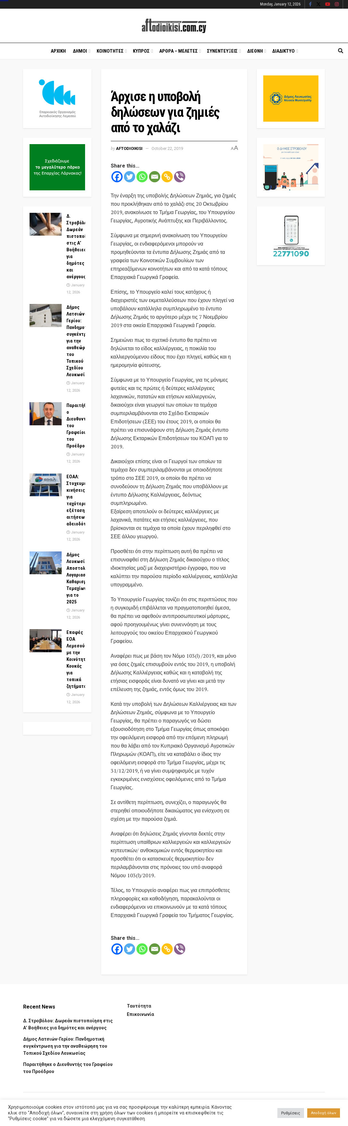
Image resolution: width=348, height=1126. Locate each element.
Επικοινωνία (140, 1014)
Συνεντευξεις (222, 51)
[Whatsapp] (142, 176)
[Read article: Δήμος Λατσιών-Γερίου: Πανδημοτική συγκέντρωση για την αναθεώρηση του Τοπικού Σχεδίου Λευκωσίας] (46, 315)
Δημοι (80, 51)
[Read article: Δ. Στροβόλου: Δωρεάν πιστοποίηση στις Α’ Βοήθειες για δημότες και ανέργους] (46, 224)
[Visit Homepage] (174, 26)
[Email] (154, 176)
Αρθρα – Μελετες (178, 51)
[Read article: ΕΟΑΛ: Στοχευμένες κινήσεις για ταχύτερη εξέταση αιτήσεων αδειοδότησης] (46, 485)
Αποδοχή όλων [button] (323, 1113)
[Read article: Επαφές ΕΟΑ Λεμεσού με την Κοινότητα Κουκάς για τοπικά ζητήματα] (46, 640)
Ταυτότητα (139, 1006)
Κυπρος (141, 51)
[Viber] (179, 176)
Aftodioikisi (129, 148)
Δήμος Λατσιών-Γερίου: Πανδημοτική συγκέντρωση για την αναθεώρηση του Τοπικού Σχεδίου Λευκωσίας (65, 1046)
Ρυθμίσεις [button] (290, 1113)
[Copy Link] (167, 176)
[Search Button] (340, 51)
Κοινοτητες (110, 51)
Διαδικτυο (283, 51)
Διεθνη (255, 51)
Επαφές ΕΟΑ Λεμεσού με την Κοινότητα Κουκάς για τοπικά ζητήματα (77, 659)
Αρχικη (58, 51)
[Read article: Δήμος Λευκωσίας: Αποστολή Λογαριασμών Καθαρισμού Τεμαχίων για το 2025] (46, 563)
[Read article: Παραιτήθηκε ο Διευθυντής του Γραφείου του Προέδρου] (46, 413)
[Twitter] (129, 176)
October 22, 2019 (167, 148)
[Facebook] (117, 176)
